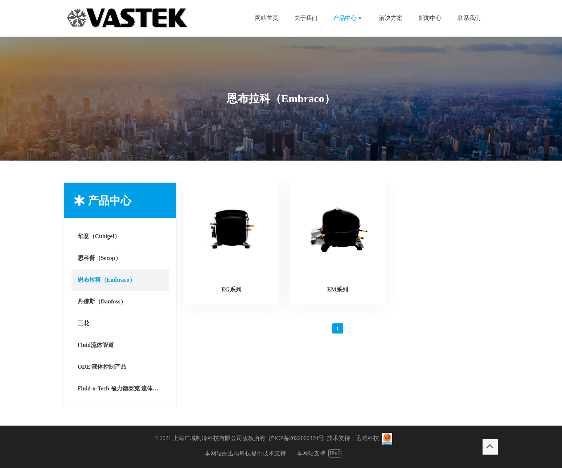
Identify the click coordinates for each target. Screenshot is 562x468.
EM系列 (337, 289)
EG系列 (231, 289)
